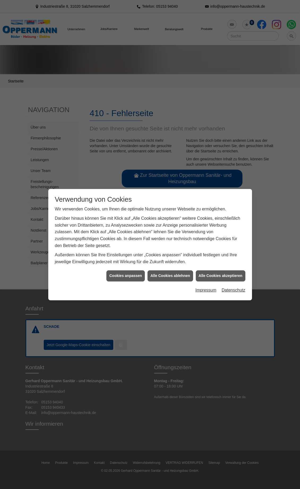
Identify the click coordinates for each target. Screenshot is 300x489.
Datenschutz (233, 279)
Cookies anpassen (125, 264)
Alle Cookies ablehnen (170, 264)
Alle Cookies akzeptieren (220, 264)
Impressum (205, 279)
